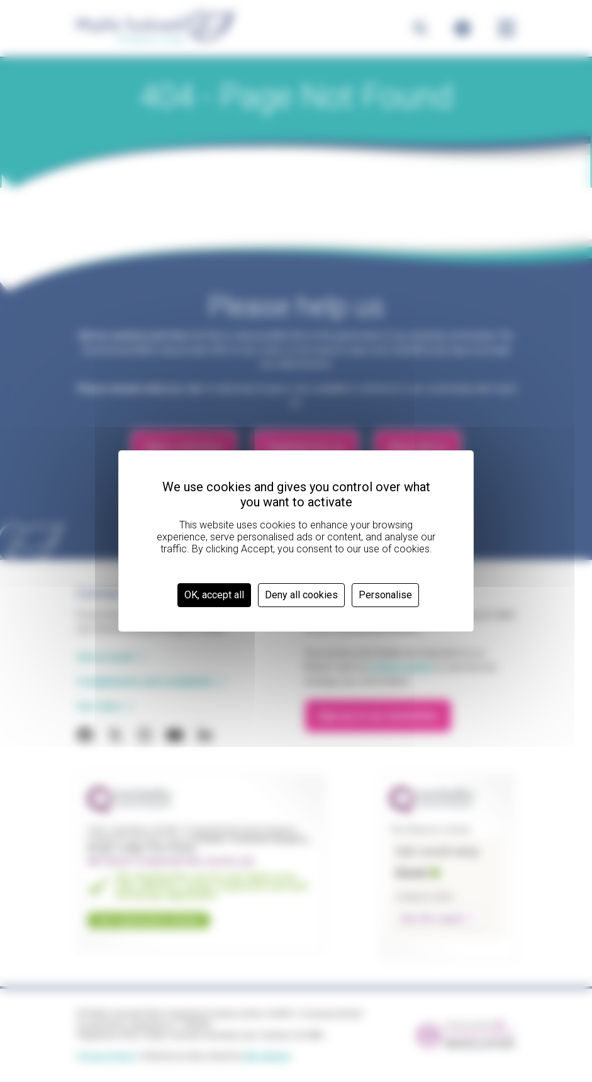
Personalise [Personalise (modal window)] (385, 595)
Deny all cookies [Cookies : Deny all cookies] (301, 595)
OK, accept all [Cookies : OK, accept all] (214, 595)
